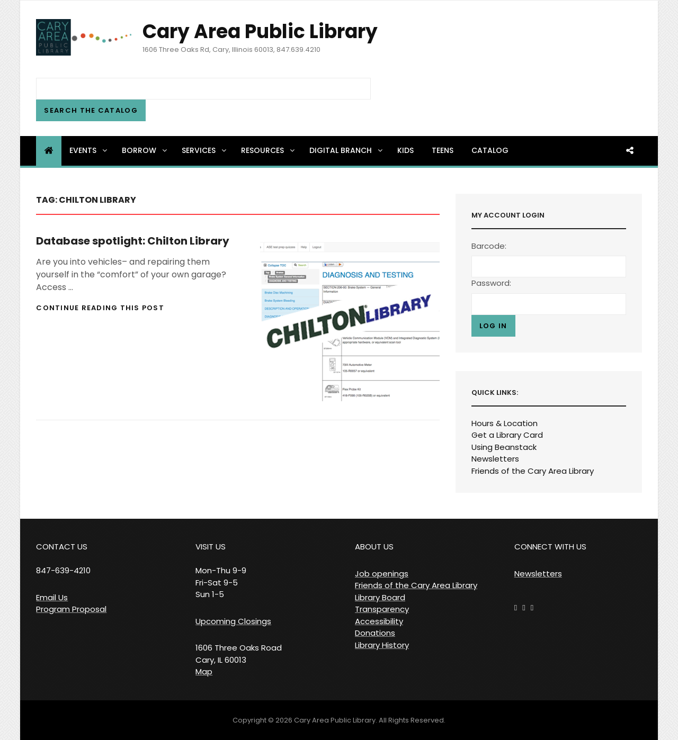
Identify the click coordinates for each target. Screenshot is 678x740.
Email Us (52, 597)
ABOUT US (374, 546)
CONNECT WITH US (550, 546)
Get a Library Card (507, 434)
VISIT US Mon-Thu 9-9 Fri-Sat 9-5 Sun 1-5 (220, 570)
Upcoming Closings (233, 621)
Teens (442, 150)
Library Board (380, 597)
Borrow (145, 150)
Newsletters (495, 458)
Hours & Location (504, 423)
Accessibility (379, 621)
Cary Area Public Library (260, 31)
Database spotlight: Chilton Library (132, 240)
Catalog (489, 150)
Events (89, 150)
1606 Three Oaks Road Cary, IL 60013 (238, 653)
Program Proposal (71, 609)
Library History (382, 645)
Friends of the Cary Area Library (532, 470)
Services (205, 150)
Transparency (382, 609)
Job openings (381, 573)
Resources (268, 150)
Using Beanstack (504, 447)
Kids (405, 150)
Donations (375, 632)
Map (203, 671)
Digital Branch (346, 150)
